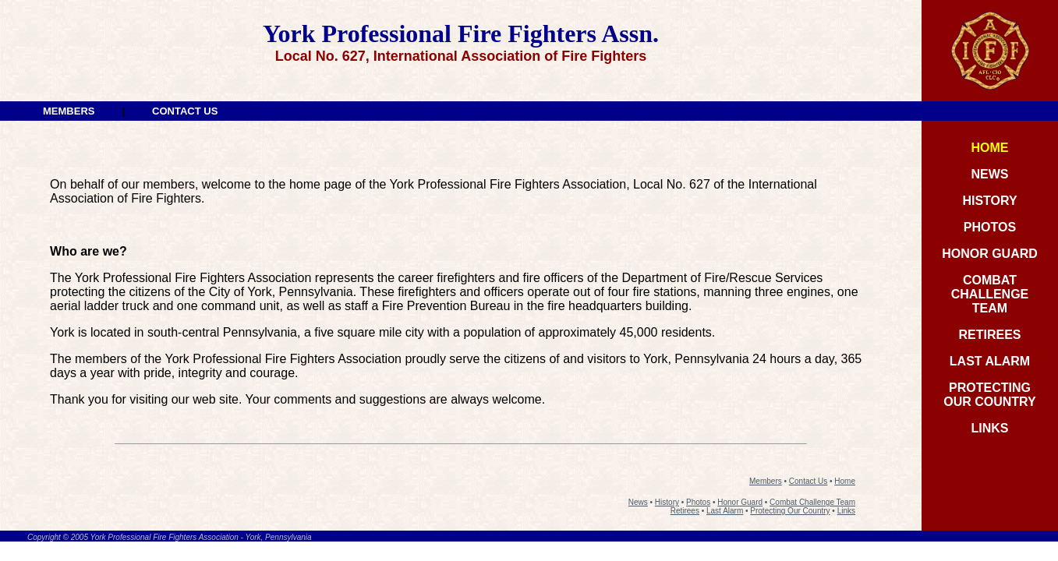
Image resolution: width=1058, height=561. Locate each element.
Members (765, 481)
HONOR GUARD (990, 253)
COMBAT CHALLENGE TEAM (990, 294)
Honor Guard (740, 502)
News (638, 502)
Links (846, 510)
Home (844, 481)
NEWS (990, 174)
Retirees (685, 510)
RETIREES (989, 334)
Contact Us (808, 481)
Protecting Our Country (790, 510)
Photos (698, 502)
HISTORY (989, 200)
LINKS (990, 428)
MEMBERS (68, 111)
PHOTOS (990, 227)
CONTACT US (185, 111)
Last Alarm (724, 510)
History (667, 502)
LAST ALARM (990, 361)
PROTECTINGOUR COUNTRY (989, 394)
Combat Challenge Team (812, 502)
